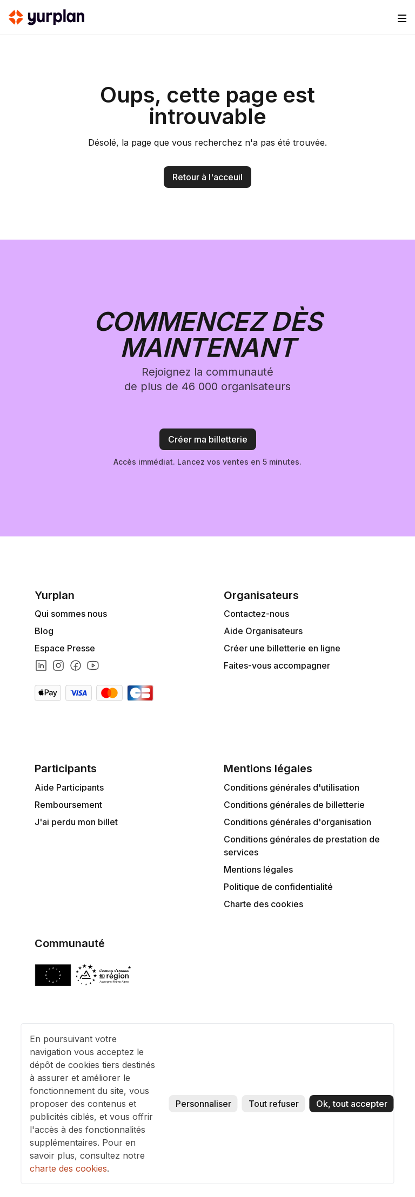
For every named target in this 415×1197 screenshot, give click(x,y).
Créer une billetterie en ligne (282, 648)
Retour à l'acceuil (207, 177)
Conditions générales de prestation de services (302, 846)
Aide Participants (69, 787)
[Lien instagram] (58, 665)
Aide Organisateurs (263, 630)
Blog (44, 630)
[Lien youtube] (92, 665)
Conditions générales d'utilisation (291, 787)
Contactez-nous (256, 613)
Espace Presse (65, 648)
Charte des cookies (263, 904)
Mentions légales (258, 869)
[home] (46, 17)
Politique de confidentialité (278, 886)
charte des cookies (68, 1168)
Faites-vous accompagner (277, 665)
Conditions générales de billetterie (294, 804)
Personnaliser (203, 1103)
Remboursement (68, 804)
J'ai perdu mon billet (76, 822)
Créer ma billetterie (207, 439)
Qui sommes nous (71, 613)
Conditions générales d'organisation (297, 822)
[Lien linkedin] (41, 665)
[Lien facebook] (75, 665)
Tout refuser (274, 1103)
